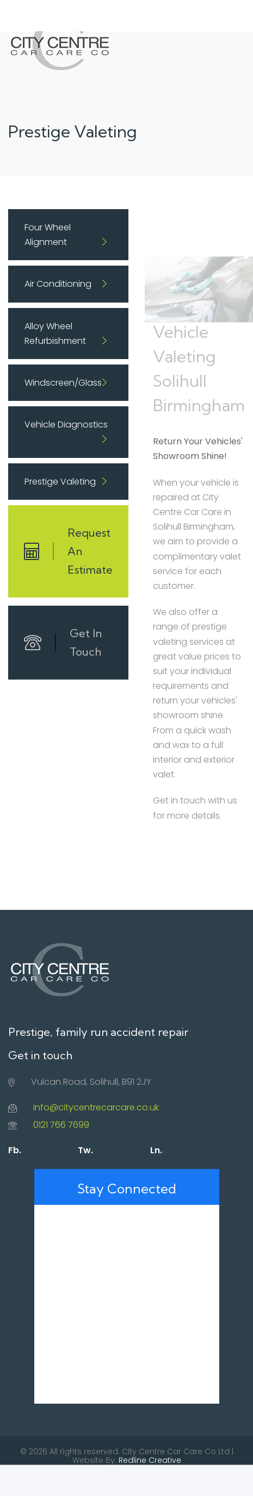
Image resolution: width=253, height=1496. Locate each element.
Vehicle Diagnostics (66, 424)
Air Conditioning (57, 284)
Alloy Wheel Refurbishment (55, 333)
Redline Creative (150, 1460)
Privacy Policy (102, 1480)
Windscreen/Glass (63, 382)
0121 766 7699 (61, 1124)
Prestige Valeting (60, 481)
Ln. (156, 1150)
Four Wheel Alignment (47, 234)
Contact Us (155, 1480)
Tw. (85, 1150)
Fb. (14, 1150)
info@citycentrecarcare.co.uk (96, 1107)
